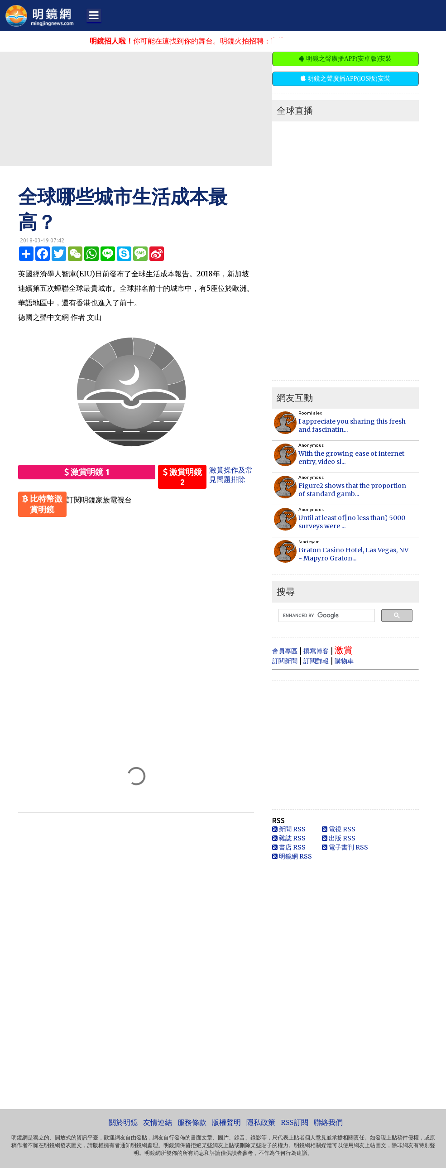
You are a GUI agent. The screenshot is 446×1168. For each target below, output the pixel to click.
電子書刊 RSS (345, 847)
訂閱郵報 (316, 661)
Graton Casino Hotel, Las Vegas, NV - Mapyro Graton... (353, 554)
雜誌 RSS (289, 838)
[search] (326, 616)
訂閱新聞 (284, 661)
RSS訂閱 (294, 1122)
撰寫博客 (316, 651)
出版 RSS (338, 838)
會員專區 (284, 651)
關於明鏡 (123, 1122)
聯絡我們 (328, 1122)
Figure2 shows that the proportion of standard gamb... (352, 490)
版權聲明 (226, 1122)
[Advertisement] (219, 108)
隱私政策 (260, 1122)
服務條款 (191, 1122)
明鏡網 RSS (292, 856)
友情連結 (157, 1122)
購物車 (344, 661)
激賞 (344, 650)
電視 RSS (338, 829)
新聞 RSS (289, 829)
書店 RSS (289, 847)
